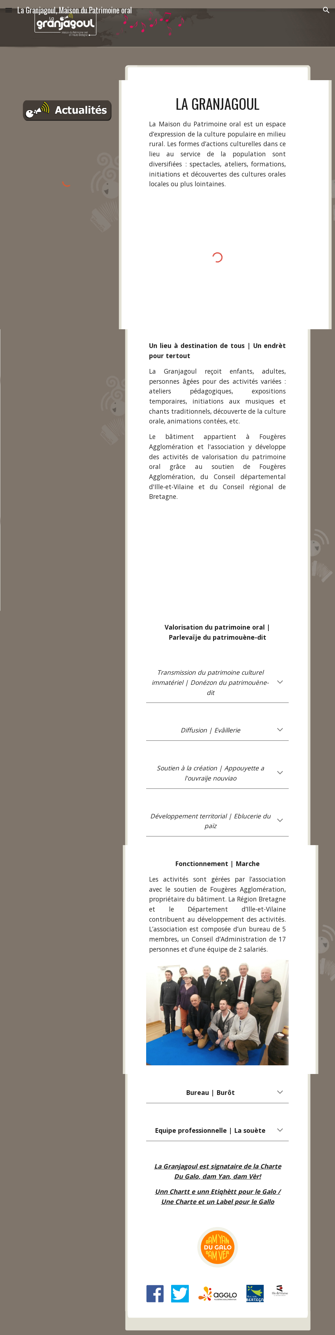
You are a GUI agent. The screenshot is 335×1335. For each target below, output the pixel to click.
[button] (8, 10)
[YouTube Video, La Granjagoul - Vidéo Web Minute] (217, 562)
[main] (217, 141)
